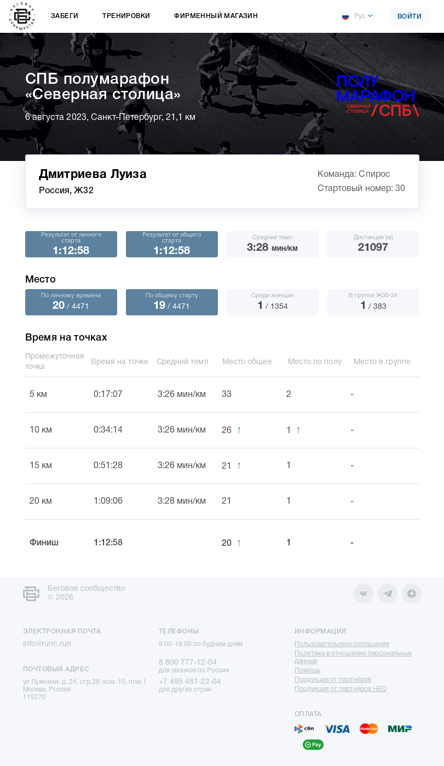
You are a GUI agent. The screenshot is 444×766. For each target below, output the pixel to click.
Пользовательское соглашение (342, 644)
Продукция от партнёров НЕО (341, 689)
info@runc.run (47, 644)
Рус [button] (353, 16)
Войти (409, 17)
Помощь (307, 670)
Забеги (64, 16)
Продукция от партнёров (333, 680)
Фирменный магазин (216, 16)
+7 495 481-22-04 (190, 682)
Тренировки (126, 16)
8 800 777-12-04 (188, 662)
